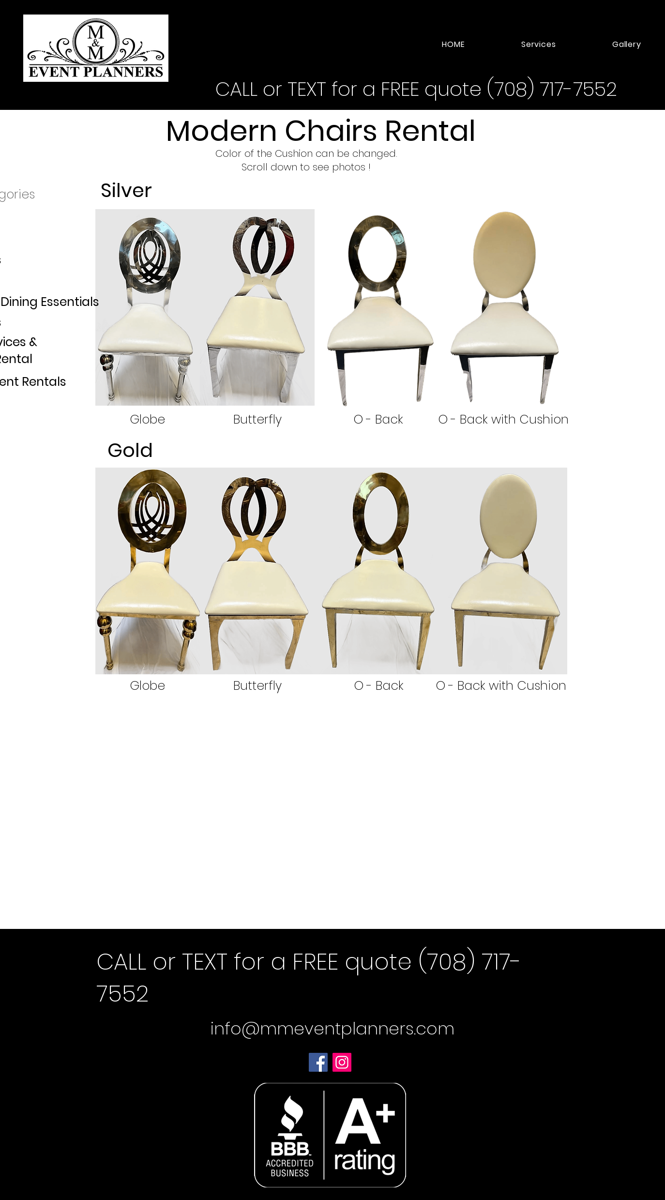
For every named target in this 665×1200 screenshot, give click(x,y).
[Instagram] (341, 1062)
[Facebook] (318, 1062)
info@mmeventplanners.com (332, 1028)
